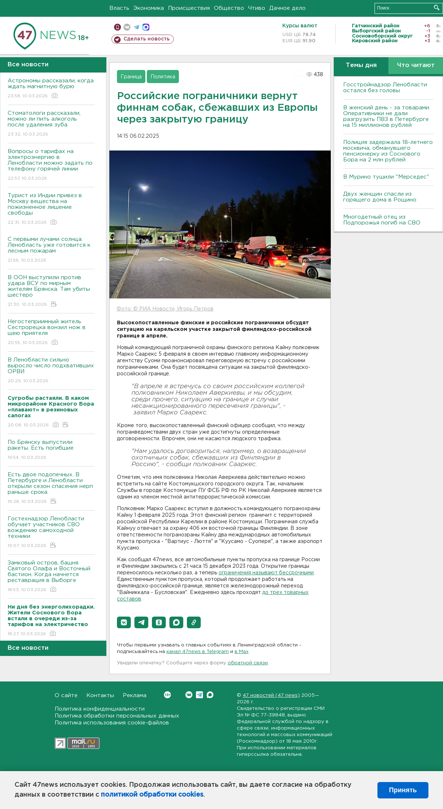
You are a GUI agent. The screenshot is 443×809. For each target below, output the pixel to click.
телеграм (136, 27)
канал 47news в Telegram (197, 652)
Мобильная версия (117, 27)
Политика (162, 77)
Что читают (416, 65)
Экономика (148, 8)
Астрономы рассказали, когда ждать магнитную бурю (51, 88)
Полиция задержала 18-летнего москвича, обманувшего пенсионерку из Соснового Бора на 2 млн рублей (388, 151)
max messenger (145, 27)
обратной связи (248, 663)
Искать (436, 7)
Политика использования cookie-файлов (112, 722)
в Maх (241, 652)
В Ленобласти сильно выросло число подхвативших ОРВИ (51, 370)
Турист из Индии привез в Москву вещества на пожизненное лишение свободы (51, 209)
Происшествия (189, 8)
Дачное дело (287, 8)
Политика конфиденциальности (100, 709)
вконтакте (127, 27)
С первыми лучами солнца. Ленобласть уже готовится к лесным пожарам (51, 250)
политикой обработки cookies (152, 795)
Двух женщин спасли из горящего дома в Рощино (379, 197)
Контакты (100, 695)
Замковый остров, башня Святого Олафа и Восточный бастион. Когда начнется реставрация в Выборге (51, 576)
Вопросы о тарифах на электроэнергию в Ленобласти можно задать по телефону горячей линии (51, 165)
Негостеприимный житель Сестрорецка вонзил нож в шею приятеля (51, 332)
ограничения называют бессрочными (266, 573)
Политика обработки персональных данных (117, 716)
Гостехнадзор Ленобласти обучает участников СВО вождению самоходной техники (51, 532)
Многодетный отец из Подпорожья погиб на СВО (381, 220)
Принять (403, 790)
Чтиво (256, 8)
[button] (124, 622)
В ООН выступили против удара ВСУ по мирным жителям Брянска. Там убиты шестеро (51, 291)
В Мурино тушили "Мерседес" (386, 177)
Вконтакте (167, 694)
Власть (119, 8)
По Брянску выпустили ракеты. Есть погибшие (51, 450)
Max (210, 694)
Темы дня (361, 65)
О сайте (66, 695)
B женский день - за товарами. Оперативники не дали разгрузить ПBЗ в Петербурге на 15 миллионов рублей (386, 116)
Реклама (134, 695)
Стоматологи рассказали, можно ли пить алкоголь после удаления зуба (51, 124)
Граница (131, 77)
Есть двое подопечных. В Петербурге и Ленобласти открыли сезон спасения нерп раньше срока (51, 488)
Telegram (199, 694)
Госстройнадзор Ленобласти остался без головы (385, 87)
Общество (229, 8)
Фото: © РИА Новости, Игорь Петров (165, 309)
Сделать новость (147, 39)
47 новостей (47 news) (271, 695)
